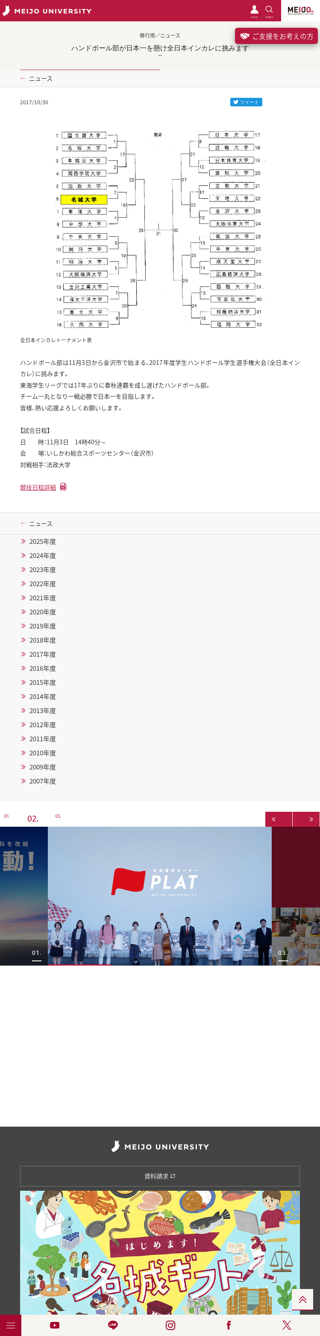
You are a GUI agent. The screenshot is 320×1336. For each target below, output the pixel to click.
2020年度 (42, 612)
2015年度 (42, 682)
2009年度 (42, 767)
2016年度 (42, 668)
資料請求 (160, 1176)
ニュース (41, 78)
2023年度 (42, 569)
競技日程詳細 (38, 487)
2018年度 (42, 640)
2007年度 (42, 781)
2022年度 (42, 583)
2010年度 (42, 753)
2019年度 (42, 626)
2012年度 (42, 724)
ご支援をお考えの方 (276, 36)
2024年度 (42, 555)
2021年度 (42, 597)
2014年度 (42, 696)
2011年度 (42, 738)
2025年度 (42, 541)
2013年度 (42, 710)
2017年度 (42, 654)
